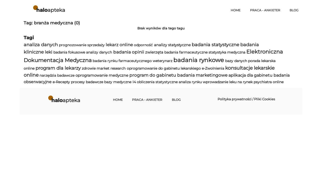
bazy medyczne (117, 82)
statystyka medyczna (227, 52)
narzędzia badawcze (56, 75)
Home (235, 10)
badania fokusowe (69, 52)
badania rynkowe (198, 60)
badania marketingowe (202, 75)
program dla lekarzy (58, 68)
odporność (143, 45)
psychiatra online (269, 82)
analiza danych (41, 44)
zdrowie (89, 68)
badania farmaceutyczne (186, 52)
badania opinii (128, 52)
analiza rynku (190, 82)
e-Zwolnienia (213, 68)
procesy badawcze (87, 82)
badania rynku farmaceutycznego (122, 61)
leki (48, 52)
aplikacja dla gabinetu (250, 75)
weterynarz (162, 61)
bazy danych (236, 61)
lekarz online (119, 44)
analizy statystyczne (172, 44)
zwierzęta (154, 52)
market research (111, 68)
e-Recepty (61, 82)
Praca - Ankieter (265, 10)
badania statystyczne (215, 45)
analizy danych (99, 52)
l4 (134, 82)
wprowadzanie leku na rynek (228, 82)
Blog (294, 10)
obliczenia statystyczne (157, 82)
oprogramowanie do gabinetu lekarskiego (164, 68)
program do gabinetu (152, 75)
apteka (50, 10)
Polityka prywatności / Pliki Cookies (246, 99)
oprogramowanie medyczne (101, 75)
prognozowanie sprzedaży (82, 45)
